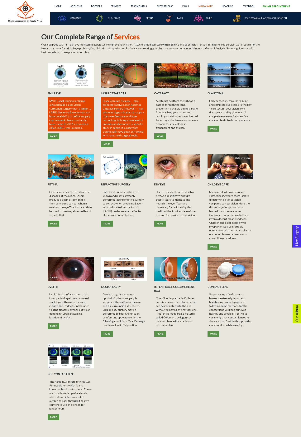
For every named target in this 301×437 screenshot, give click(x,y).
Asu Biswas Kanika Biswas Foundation (259, 18)
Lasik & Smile (205, 6)
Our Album (297, 313)
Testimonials (139, 6)
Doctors (96, 6)
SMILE (202, 18)
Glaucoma (107, 18)
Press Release (165, 6)
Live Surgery (297, 236)
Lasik (173, 18)
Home (58, 6)
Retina (142, 18)
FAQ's (185, 6)
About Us (76, 6)
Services (116, 6)
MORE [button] (53, 136)
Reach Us (227, 6)
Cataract (68, 18)
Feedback (248, 6)
